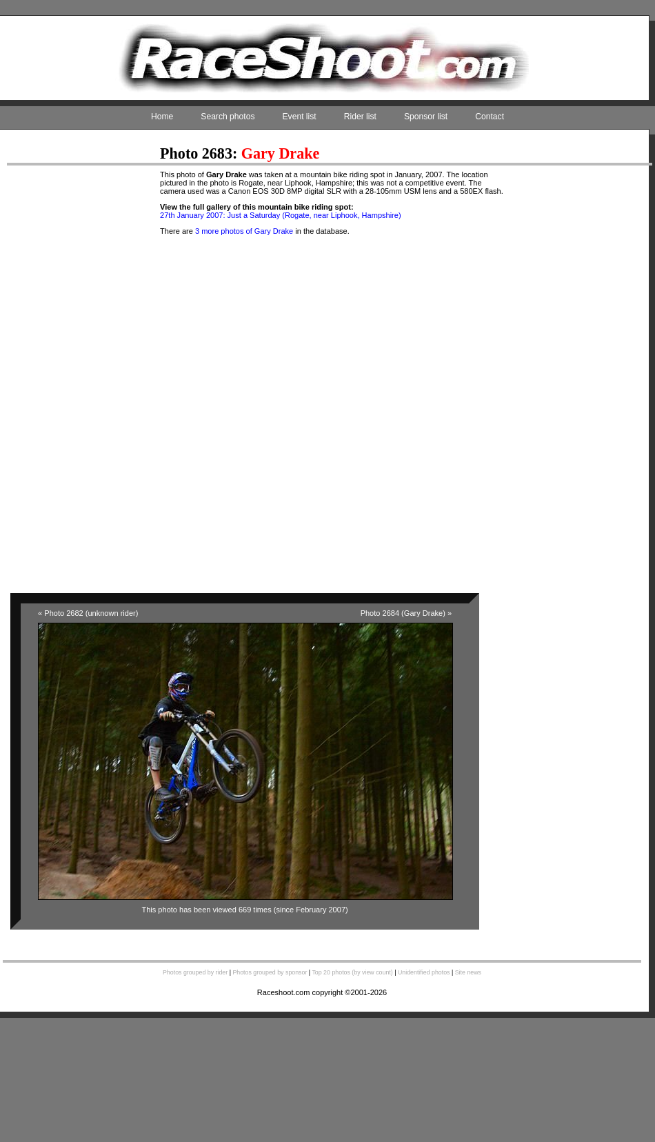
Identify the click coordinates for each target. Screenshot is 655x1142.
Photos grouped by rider (195, 972)
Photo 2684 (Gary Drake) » (406, 613)
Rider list (360, 116)
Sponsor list (425, 116)
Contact (489, 116)
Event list (299, 116)
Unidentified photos (424, 972)
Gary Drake (280, 153)
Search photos (227, 116)
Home (162, 116)
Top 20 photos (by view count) (352, 972)
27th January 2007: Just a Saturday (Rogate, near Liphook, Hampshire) (280, 215)
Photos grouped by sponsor (269, 972)
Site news (468, 972)
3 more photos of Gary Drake (244, 231)
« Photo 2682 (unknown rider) (88, 613)
